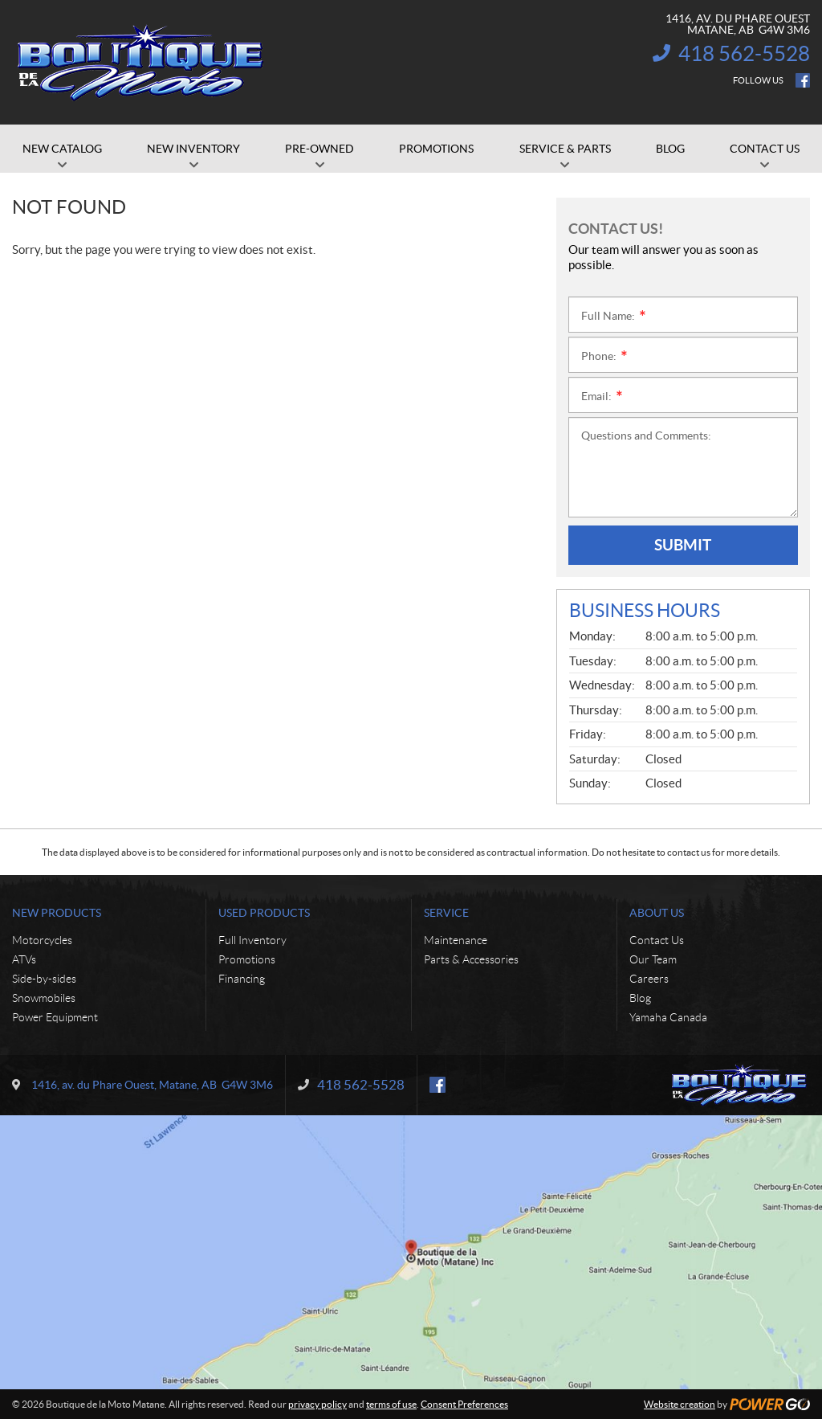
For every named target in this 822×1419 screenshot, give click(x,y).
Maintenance (455, 940)
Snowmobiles (43, 998)
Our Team (653, 959)
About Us (656, 912)
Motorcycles (42, 940)
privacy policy (317, 1404)
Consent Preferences (464, 1404)
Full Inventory (252, 940)
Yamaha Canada (668, 1017)
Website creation (679, 1404)
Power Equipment (55, 1017)
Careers (649, 978)
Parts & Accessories (471, 959)
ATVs (24, 959)
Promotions (246, 959)
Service (446, 912)
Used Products (264, 912)
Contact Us (656, 940)
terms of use (391, 1404)
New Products (56, 912)
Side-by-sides (44, 978)
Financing (241, 978)
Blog (640, 998)
